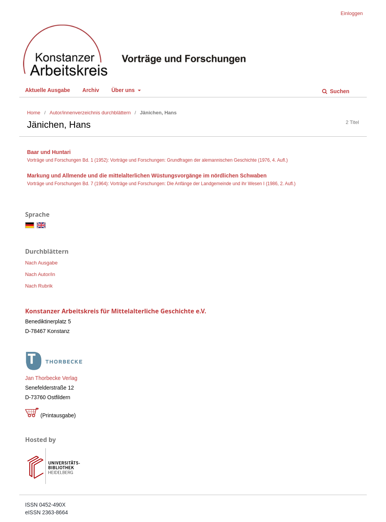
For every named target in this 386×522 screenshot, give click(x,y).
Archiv (90, 90)
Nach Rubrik (39, 286)
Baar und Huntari (49, 152)
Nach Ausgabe (41, 263)
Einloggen (352, 13)
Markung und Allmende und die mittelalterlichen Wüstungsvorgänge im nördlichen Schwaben (147, 175)
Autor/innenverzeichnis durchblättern (90, 112)
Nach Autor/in (40, 274)
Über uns (123, 90)
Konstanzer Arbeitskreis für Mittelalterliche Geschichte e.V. (115, 311)
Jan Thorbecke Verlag (51, 378)
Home (33, 112)
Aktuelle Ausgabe (47, 90)
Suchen (338, 91)
